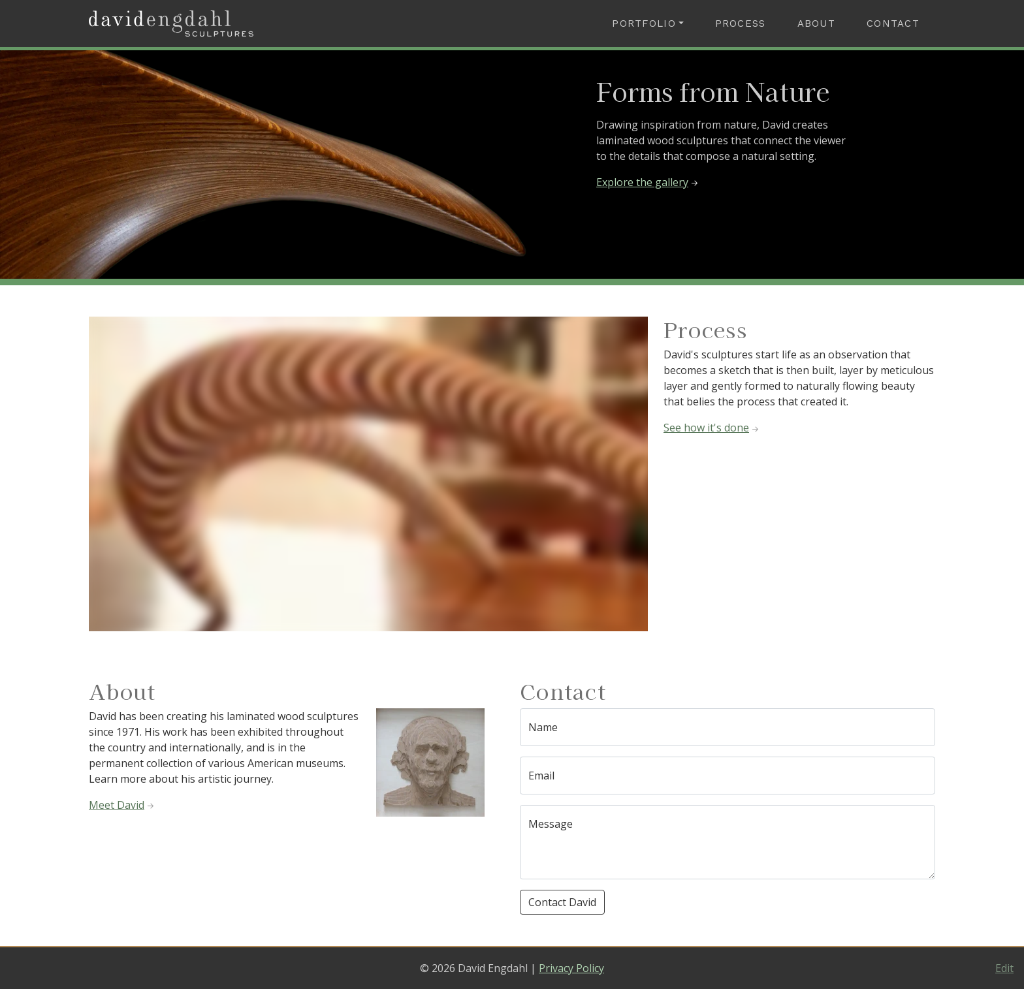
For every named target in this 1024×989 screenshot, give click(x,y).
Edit (1004, 968)
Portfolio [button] (644, 23)
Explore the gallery (648, 182)
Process (740, 23)
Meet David (122, 805)
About (816, 23)
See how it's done (712, 427)
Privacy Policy (571, 968)
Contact (893, 23)
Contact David (562, 902)
